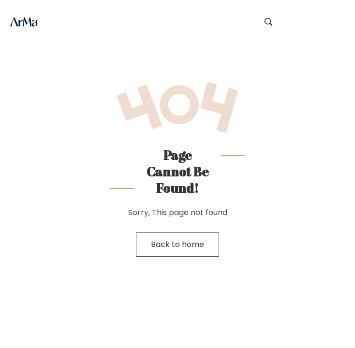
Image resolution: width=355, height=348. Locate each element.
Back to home (177, 244)
